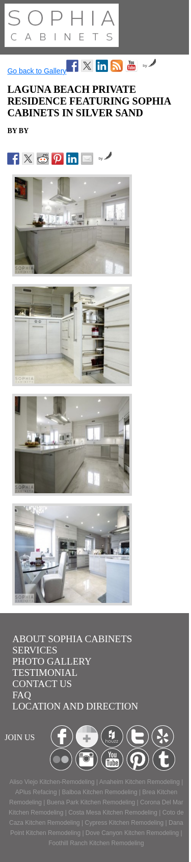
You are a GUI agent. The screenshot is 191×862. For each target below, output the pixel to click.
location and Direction (75, 706)
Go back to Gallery (36, 71)
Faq (21, 695)
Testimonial (44, 672)
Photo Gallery (51, 661)
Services (34, 650)
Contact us (42, 683)
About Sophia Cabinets (72, 638)
